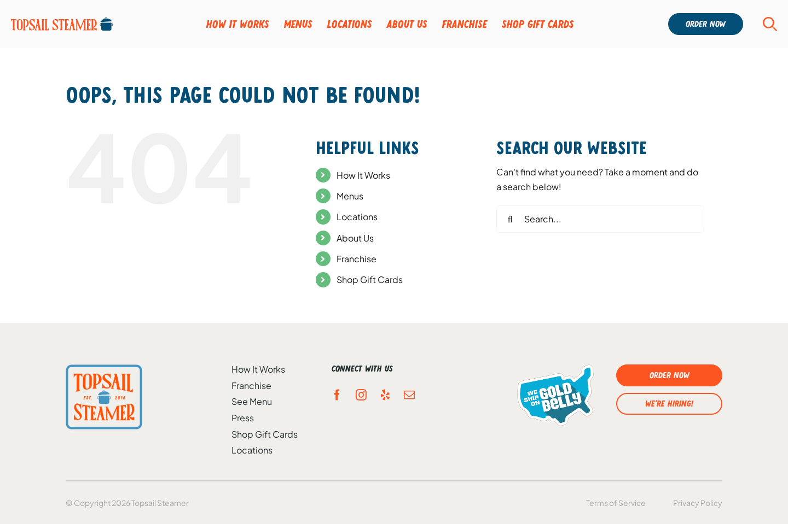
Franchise (356, 258)
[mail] (409, 395)
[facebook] (337, 395)
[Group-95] (62, 24)
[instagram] (361, 395)
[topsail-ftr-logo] (104, 396)
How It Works (363, 175)
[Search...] (600, 219)
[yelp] (385, 395)
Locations (357, 216)
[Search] (510, 219)
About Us (355, 238)
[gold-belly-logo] (555, 395)
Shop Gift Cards (370, 279)
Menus (350, 196)
